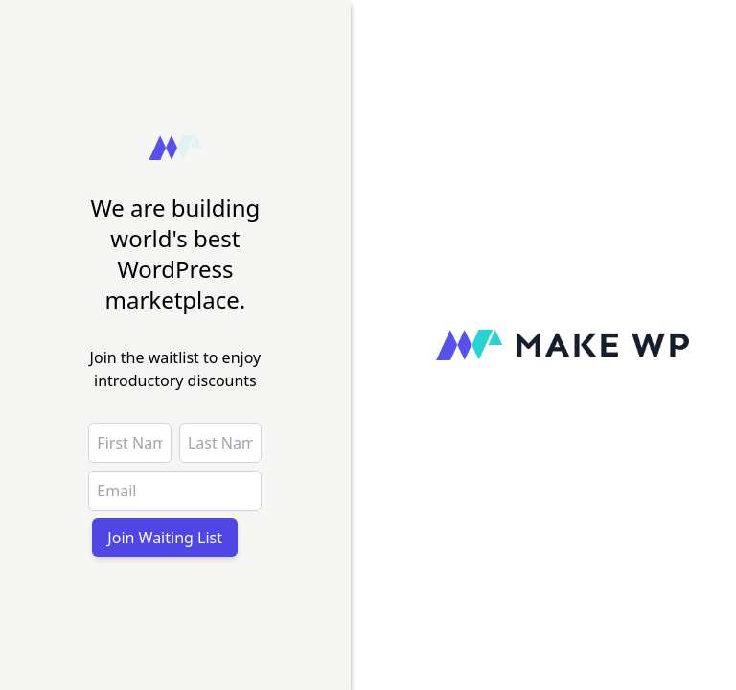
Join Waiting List (164, 537)
